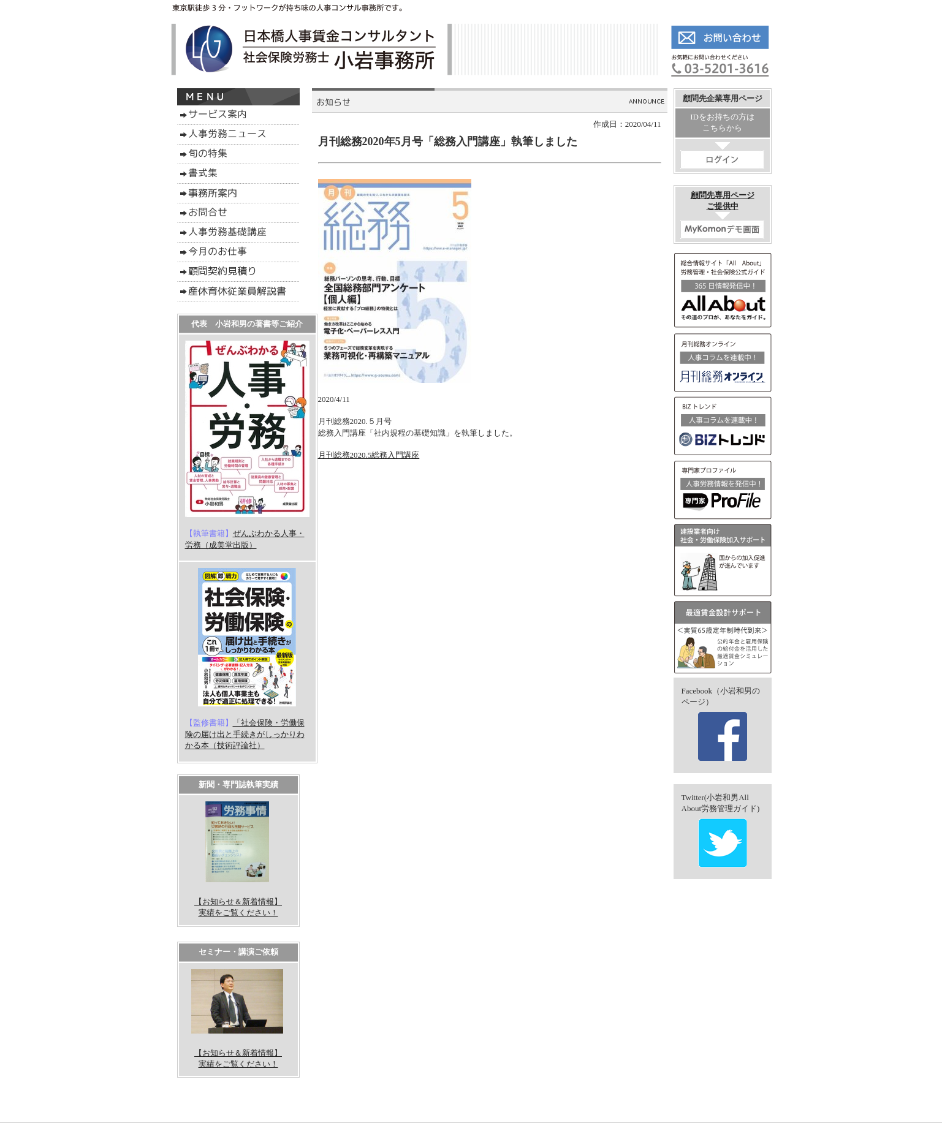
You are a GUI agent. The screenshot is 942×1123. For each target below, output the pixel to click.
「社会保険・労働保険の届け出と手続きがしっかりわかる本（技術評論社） (245, 733)
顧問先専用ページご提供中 (722, 215)
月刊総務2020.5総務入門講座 (369, 454)
